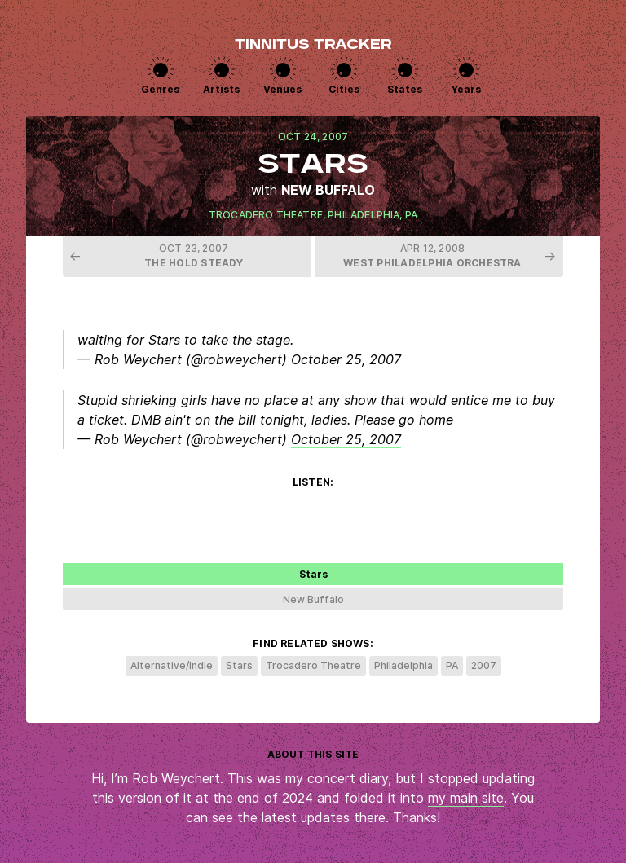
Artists (221, 89)
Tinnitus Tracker (313, 45)
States (404, 89)
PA (411, 215)
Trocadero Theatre (266, 215)
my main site (466, 798)
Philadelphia (363, 215)
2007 (483, 665)
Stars (239, 665)
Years (466, 89)
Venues (282, 89)
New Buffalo (328, 190)
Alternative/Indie (171, 665)
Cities (343, 89)
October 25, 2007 (346, 359)
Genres (160, 89)
